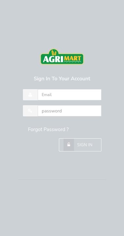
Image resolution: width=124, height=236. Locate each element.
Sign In (84, 145)
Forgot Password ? (48, 129)
